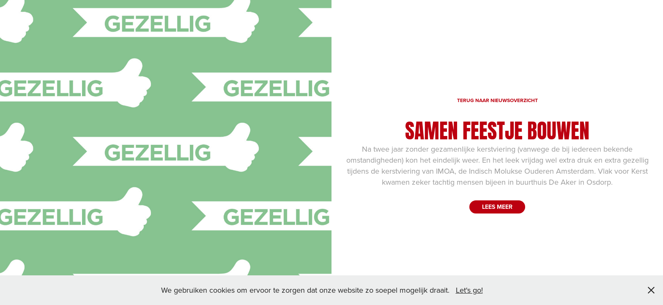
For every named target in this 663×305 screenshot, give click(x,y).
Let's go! (469, 290)
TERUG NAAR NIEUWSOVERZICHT (497, 100)
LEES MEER (497, 206)
